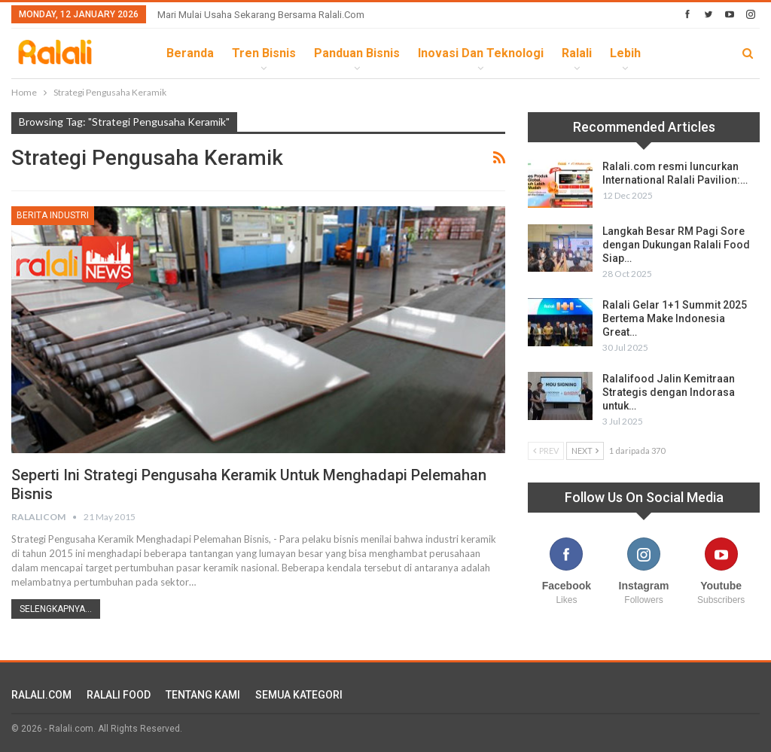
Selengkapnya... (56, 609)
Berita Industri (53, 215)
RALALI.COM (41, 695)
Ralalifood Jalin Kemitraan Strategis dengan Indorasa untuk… (668, 392)
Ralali (577, 53)
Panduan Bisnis (357, 53)
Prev (546, 450)
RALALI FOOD (119, 695)
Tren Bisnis (264, 53)
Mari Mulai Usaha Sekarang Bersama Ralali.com (260, 14)
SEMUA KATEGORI (299, 695)
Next (585, 450)
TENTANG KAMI (203, 695)
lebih (625, 53)
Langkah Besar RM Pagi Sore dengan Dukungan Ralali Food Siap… (676, 244)
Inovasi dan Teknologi (481, 53)
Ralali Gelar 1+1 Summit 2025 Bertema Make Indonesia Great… (674, 318)
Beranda (190, 53)
